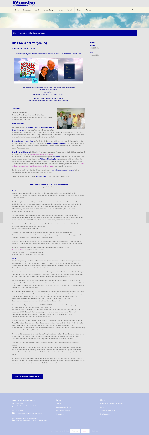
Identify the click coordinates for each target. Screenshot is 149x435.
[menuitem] (16, 10)
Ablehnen (85, 431)
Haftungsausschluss (63, 410)
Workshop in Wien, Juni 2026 (26, 406)
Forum (102, 407)
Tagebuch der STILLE (107, 410)
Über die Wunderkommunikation (111, 403)
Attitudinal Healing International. (42, 154)
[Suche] (132, 10)
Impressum (60, 414)
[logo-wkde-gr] (24, 3)
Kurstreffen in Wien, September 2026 (29, 413)
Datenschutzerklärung (63, 407)
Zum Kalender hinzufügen (28, 376)
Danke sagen (104, 414)
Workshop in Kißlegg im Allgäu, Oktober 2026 (31, 420)
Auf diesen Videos (18, 250)
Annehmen (75, 431)
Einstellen (95, 431)
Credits (58, 403)
